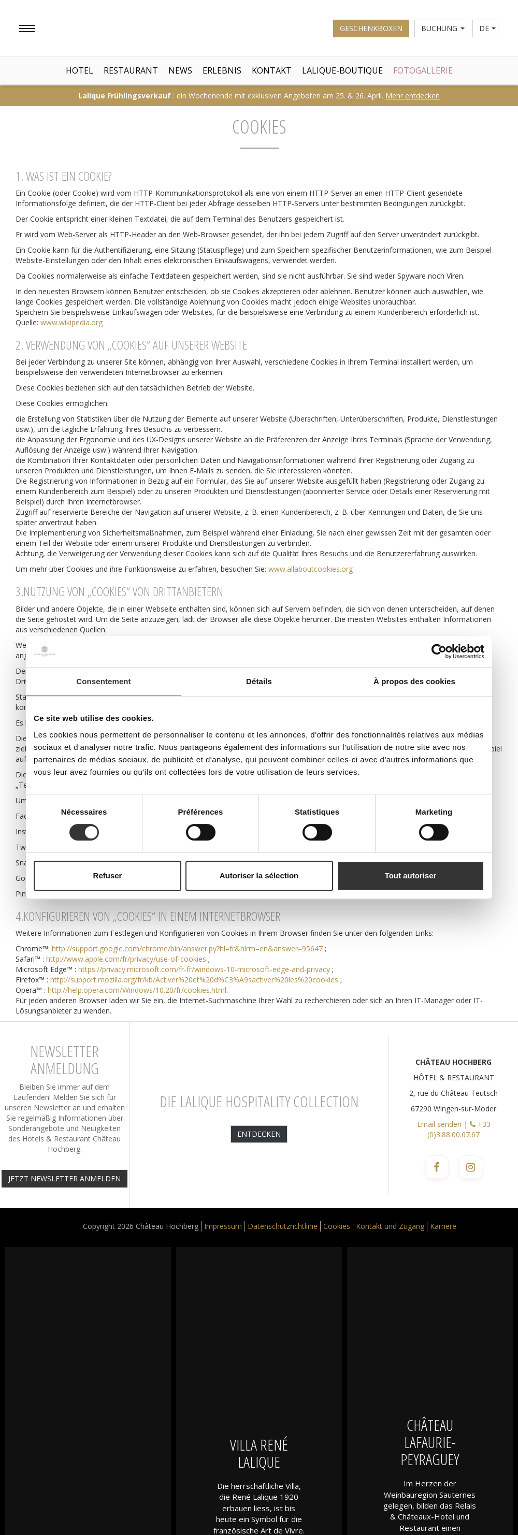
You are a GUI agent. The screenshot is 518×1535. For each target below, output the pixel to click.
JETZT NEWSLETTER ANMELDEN (64, 1178)
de (487, 28)
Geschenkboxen (371, 28)
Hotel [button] (79, 70)
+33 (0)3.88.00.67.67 (459, 1129)
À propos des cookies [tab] (414, 681)
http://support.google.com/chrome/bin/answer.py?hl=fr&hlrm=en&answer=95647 (187, 948)
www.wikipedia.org (71, 322)
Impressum (223, 1226)
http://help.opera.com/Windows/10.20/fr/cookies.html (137, 990)
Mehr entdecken (412, 95)
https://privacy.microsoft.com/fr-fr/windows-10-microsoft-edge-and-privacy (204, 969)
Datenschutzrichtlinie (283, 1226)
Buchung (443, 28)
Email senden (439, 1124)
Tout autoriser (411, 875)
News (180, 70)
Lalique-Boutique (342, 70)
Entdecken (259, 1134)
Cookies (336, 1226)
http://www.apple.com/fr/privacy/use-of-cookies (126, 959)
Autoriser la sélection (259, 875)
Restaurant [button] (131, 70)
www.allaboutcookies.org (310, 569)
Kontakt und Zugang (390, 1226)
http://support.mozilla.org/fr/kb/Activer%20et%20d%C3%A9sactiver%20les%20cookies (194, 979)
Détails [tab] (259, 681)
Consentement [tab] (103, 681)
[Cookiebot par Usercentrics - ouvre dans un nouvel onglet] (439, 651)
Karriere (443, 1226)
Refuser (107, 875)
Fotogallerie (423, 70)
